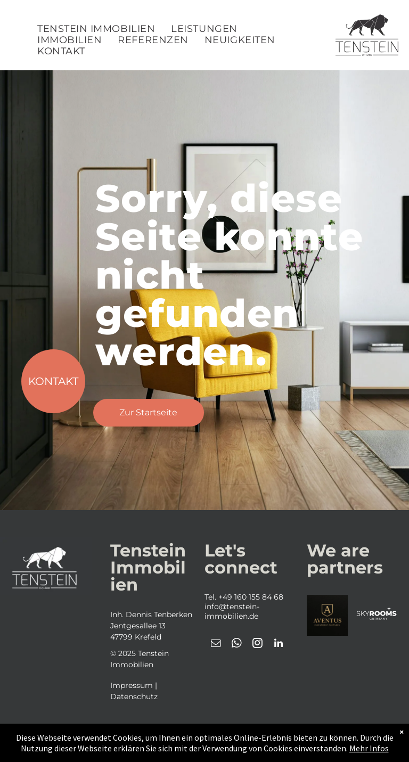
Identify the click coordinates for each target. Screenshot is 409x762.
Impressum (131, 685)
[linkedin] (278, 644)
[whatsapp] (237, 644)
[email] (216, 644)
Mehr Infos (369, 748)
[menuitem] (96, 29)
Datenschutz (134, 696)
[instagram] (257, 644)
